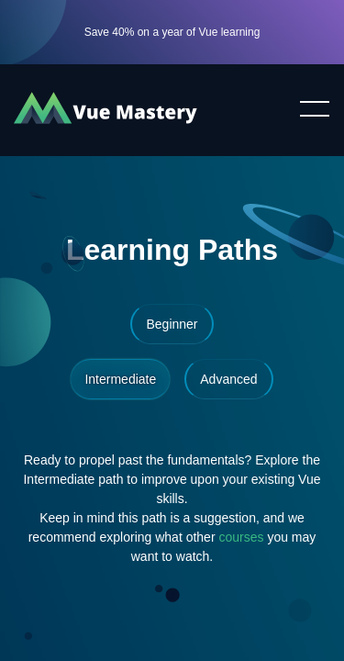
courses (242, 537)
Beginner (171, 324)
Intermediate (120, 379)
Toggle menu (307, 110)
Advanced (228, 379)
